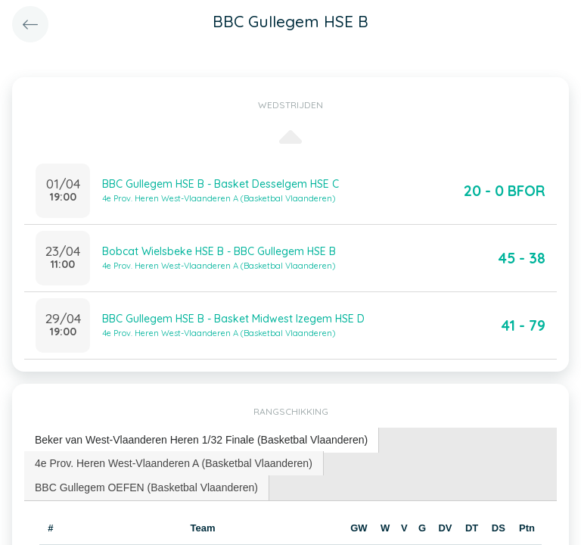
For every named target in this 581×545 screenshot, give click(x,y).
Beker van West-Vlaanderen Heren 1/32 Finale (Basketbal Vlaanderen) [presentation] (201, 440)
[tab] (201, 440)
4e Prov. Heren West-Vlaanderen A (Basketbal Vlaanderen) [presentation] (173, 463)
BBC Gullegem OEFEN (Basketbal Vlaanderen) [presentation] (146, 487)
